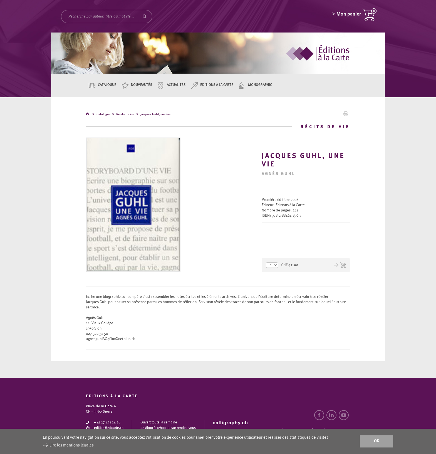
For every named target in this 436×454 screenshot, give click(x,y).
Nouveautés (141, 85)
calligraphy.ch (230, 423)
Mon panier (348, 15)
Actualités (176, 85)
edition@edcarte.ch (108, 428)
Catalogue (107, 85)
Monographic (260, 85)
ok (376, 441)
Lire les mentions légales (71, 445)
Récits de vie (125, 115)
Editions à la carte (216, 85)
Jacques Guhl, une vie (155, 115)
